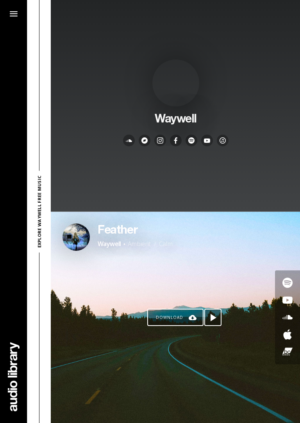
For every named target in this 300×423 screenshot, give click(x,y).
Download (169, 317)
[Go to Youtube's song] (287, 300)
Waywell (109, 243)
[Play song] (212, 317)
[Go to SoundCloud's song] (287, 317)
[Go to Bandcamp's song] (287, 351)
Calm (166, 243)
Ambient (139, 243)
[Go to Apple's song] (287, 334)
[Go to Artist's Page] (76, 237)
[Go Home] (14, 376)
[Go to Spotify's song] (287, 283)
